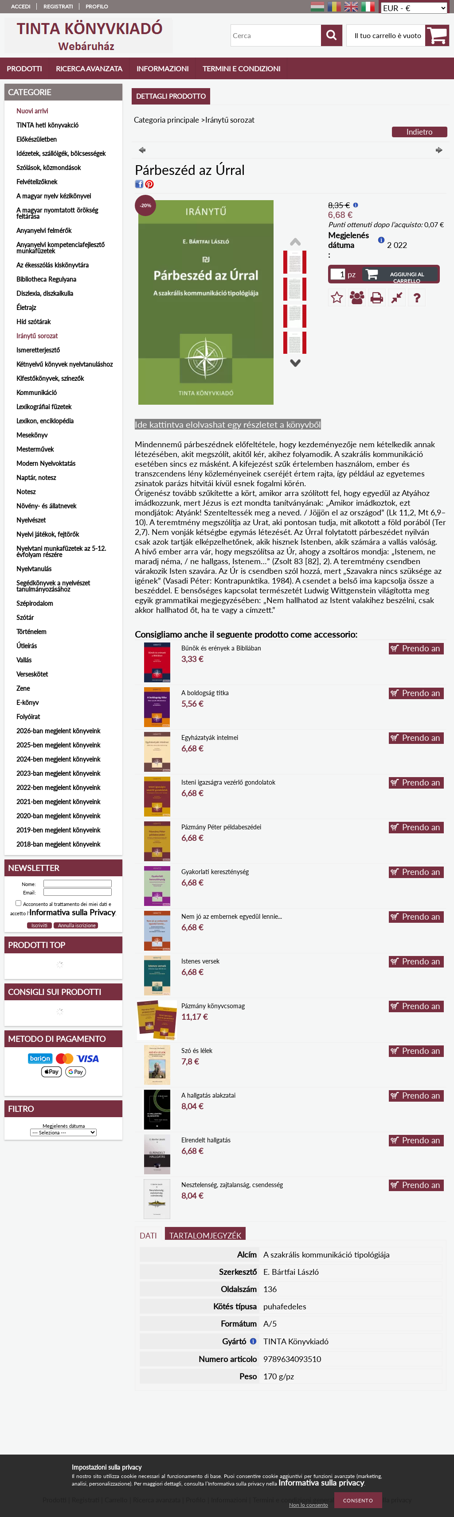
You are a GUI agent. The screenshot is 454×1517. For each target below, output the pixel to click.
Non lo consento (308, 1505)
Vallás (23, 660)
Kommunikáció (36, 392)
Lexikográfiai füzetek (43, 406)
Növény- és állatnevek (46, 506)
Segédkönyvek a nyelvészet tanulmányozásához (53, 586)
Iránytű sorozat (37, 336)
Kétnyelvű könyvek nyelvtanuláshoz (64, 364)
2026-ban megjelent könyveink (58, 731)
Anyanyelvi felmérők (43, 230)
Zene (23, 688)
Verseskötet (32, 674)
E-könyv (27, 702)
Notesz (25, 491)
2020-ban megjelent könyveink (58, 816)
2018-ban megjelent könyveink (58, 844)
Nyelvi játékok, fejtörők (47, 534)
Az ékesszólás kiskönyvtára (52, 265)
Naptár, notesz (36, 477)
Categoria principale (166, 119)
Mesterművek (35, 449)
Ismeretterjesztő (38, 350)
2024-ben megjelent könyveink (58, 759)
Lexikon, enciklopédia (45, 421)
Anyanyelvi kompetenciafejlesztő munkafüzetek (60, 248)
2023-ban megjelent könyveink (58, 773)
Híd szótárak (33, 321)
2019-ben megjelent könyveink (58, 830)
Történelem (31, 631)
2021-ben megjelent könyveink (58, 801)
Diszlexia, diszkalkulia (44, 293)
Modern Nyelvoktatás (45, 463)
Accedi (20, 6)
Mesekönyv (31, 435)
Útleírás (26, 646)
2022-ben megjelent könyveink (58, 787)
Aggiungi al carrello (407, 276)
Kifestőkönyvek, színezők (50, 378)
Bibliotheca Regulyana (46, 279)
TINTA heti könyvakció (47, 125)
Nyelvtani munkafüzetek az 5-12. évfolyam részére (61, 551)
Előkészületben (36, 139)
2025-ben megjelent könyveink (58, 745)
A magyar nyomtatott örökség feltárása (57, 213)
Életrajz (26, 307)
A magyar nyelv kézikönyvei (53, 196)
